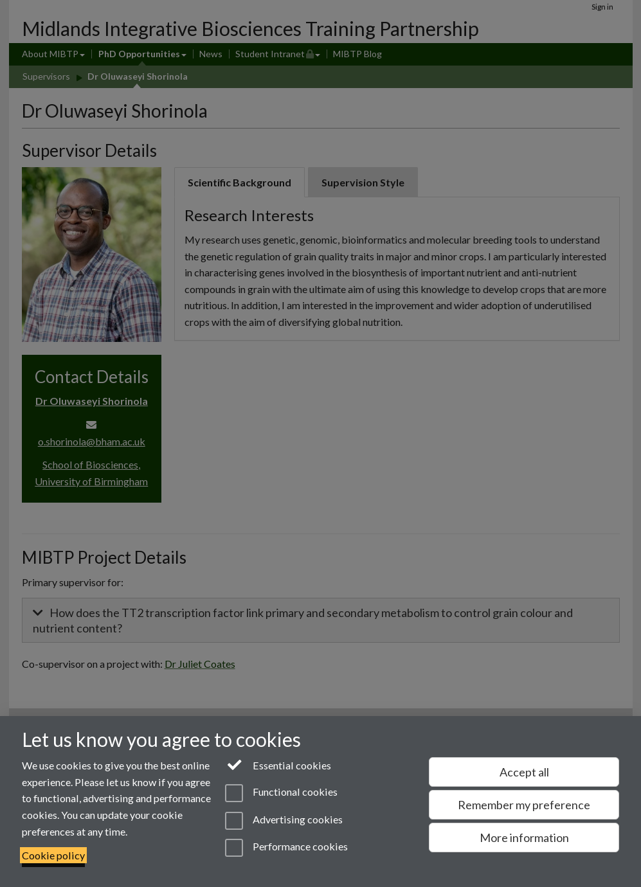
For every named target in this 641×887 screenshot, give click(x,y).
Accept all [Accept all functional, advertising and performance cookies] (524, 772)
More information (524, 837)
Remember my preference (524, 805)
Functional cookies (281, 793)
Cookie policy (53, 855)
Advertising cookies (284, 821)
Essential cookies (278, 764)
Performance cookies (286, 848)
